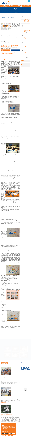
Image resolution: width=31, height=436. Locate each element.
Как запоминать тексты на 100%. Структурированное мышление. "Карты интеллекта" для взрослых (11, 15)
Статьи (22, 60)
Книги (22, 61)
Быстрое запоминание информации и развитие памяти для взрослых (27, 29)
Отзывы (22, 63)
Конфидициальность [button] (5, 431)
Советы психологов (24, 64)
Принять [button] (11, 433)
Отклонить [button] (5, 433)
